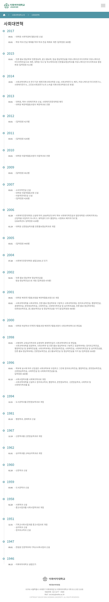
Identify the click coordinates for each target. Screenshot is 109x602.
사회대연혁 (35, 15)
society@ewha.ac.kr (57, 594)
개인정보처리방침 (54, 585)
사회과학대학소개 (18, 15)
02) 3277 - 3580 (58, 592)
